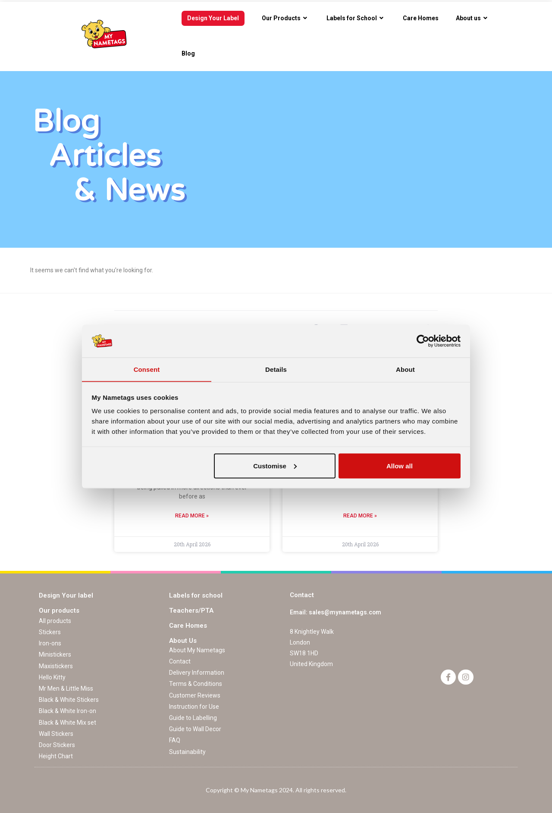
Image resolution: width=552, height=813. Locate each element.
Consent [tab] (147, 369)
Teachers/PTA (191, 610)
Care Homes (188, 625)
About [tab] (405, 369)
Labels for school (196, 595)
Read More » (192, 516)
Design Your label (66, 595)
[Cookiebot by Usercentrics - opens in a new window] (423, 340)
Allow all (399, 466)
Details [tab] (276, 369)
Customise (275, 466)
